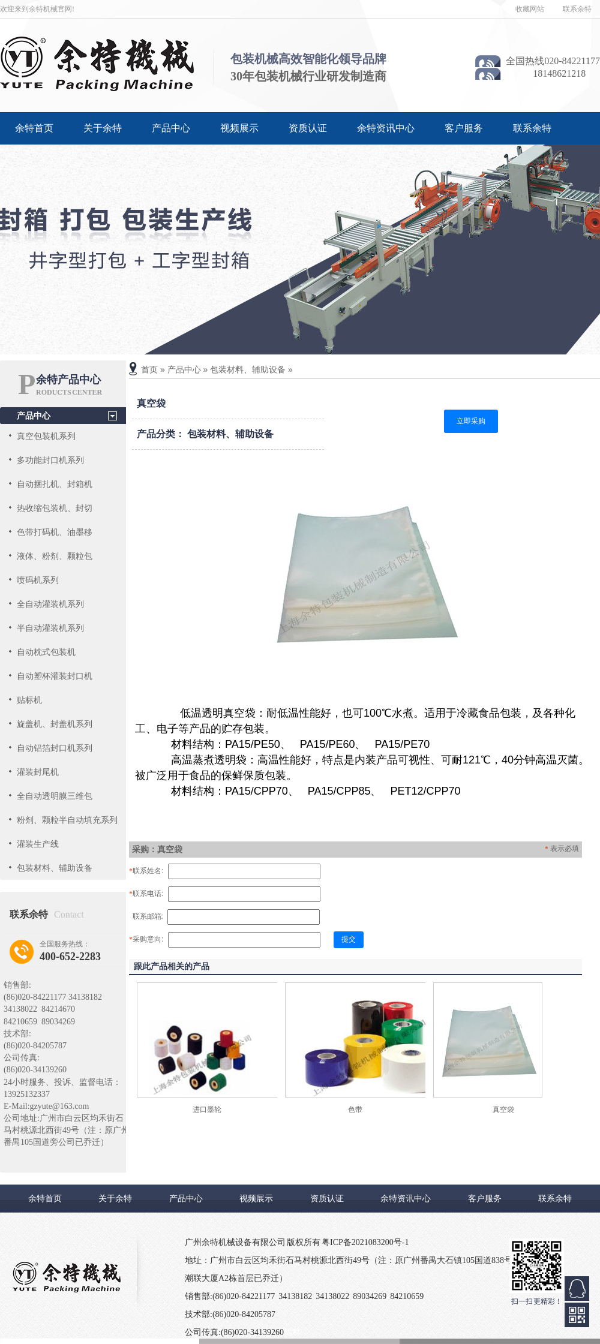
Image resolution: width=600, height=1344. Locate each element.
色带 (355, 1109)
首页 (149, 369)
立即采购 (471, 421)
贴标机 (29, 700)
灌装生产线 (38, 844)
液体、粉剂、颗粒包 (54, 556)
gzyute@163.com (59, 1106)
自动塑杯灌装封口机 (54, 676)
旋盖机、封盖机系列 (54, 724)
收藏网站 (529, 9)
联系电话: (146, 893)
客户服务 (464, 128)
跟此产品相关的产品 (171, 966)
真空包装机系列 (46, 436)
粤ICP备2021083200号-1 (365, 1242)
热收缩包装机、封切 (54, 508)
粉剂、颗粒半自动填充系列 (67, 820)
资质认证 (308, 128)
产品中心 (171, 128)
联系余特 (577, 9)
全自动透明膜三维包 (54, 796)
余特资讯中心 (386, 128)
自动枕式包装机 (46, 652)
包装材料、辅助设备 (54, 868)
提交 (348, 939)
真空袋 (503, 1109)
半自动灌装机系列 (50, 628)
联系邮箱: (146, 916)
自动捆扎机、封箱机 (54, 484)
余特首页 (34, 128)
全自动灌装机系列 (50, 604)
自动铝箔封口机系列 (54, 748)
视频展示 (239, 128)
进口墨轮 (207, 1109)
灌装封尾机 (38, 772)
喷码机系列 (38, 580)
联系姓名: (146, 871)
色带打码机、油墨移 (54, 532)
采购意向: (146, 939)
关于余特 (102, 128)
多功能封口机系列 (50, 460)
